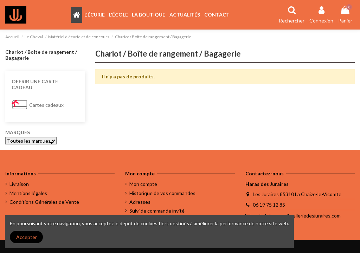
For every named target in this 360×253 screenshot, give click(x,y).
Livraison (19, 184)
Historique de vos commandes (162, 193)
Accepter (26, 237)
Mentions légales (28, 193)
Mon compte (143, 184)
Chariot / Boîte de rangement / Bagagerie (41, 55)
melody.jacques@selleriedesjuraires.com (297, 216)
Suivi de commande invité (157, 211)
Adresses (139, 202)
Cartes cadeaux (46, 105)
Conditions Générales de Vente (44, 202)
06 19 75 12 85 (269, 205)
